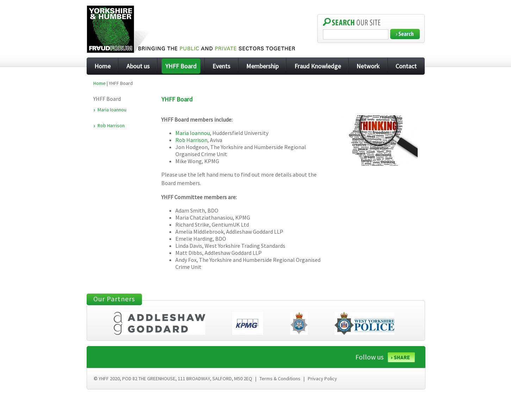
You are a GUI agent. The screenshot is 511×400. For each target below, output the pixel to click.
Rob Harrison (111, 125)
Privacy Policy (322, 378)
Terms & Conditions (280, 378)
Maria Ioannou (112, 109)
